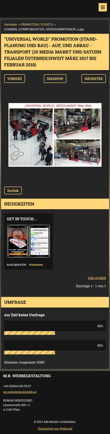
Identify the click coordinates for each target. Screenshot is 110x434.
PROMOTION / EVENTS (37, 24)
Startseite (10, 24)
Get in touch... (22, 218)
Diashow (55, 78)
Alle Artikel (97, 278)
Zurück (13, 190)
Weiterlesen (36, 264)
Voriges (14, 78)
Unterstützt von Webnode (55, 428)
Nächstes (94, 78)
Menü (103, 7)
